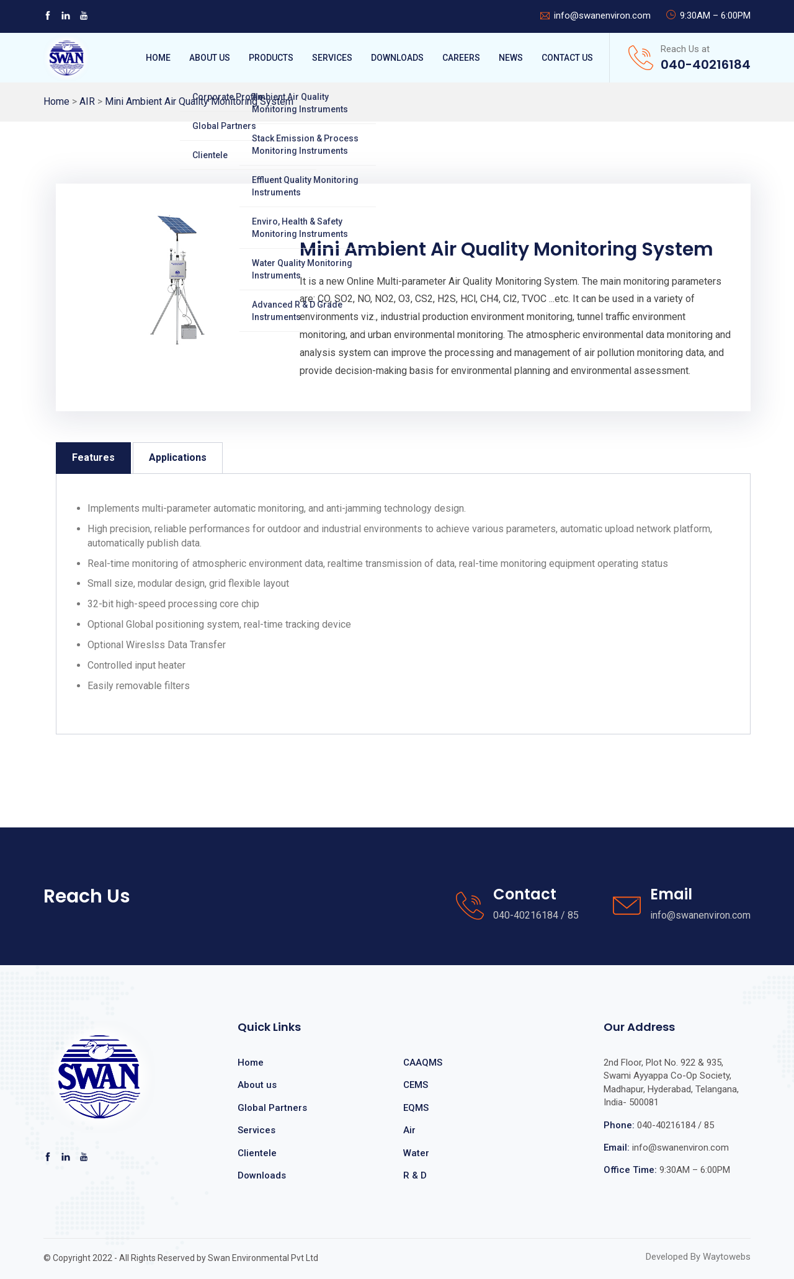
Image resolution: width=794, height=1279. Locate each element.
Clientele (257, 1153)
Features (93, 457)
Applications (178, 457)
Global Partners (272, 1107)
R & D (415, 1175)
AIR (87, 101)
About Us (209, 58)
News (511, 58)
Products (271, 58)
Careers (461, 58)
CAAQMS (422, 1062)
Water (416, 1153)
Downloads (397, 58)
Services (332, 58)
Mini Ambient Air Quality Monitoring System (199, 101)
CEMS (415, 1084)
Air (409, 1130)
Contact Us (567, 58)
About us (257, 1084)
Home (158, 58)
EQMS (416, 1107)
